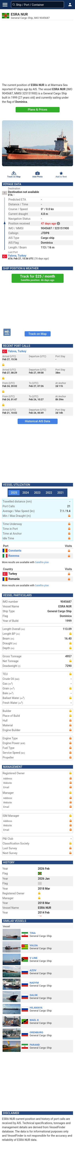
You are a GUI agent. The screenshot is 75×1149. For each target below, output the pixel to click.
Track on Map (37, 334)
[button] (70, 4)
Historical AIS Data (37, 421)
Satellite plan (42, 562)
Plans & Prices (37, 109)
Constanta (12, 550)
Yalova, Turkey (17, 255)
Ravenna (11, 556)
